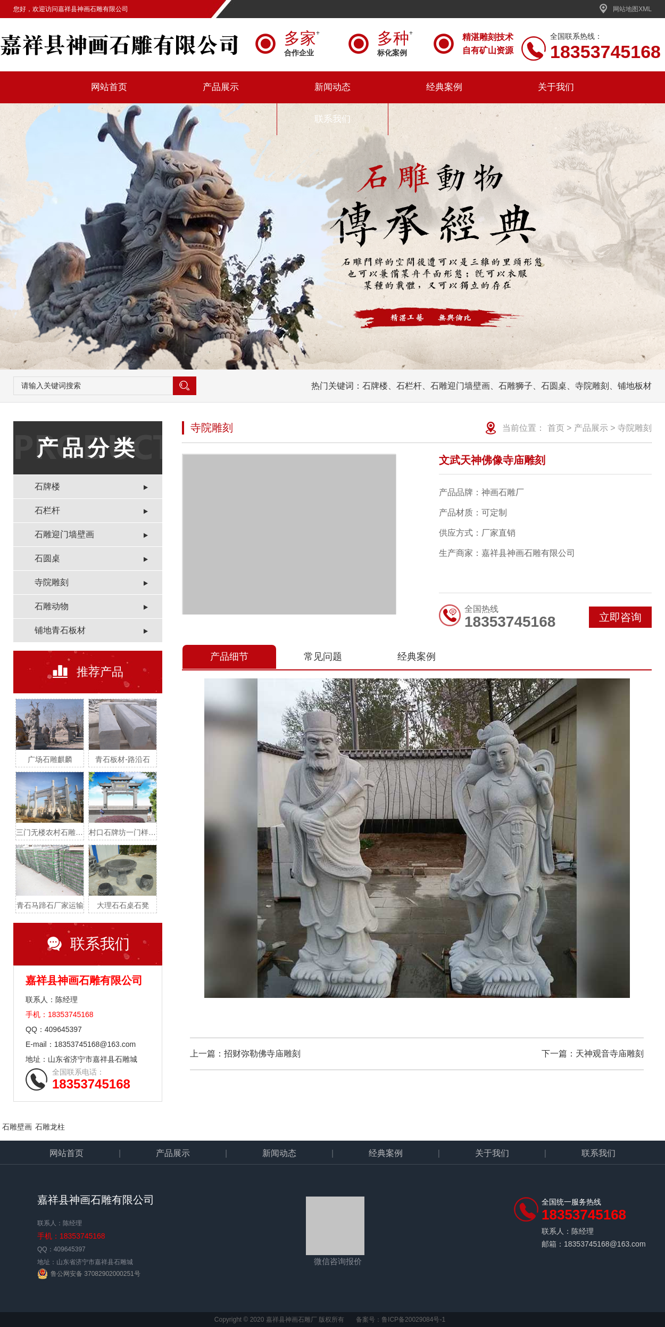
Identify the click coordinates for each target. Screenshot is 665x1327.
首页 (555, 427)
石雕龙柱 (50, 1127)
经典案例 (444, 87)
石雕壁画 (17, 1127)
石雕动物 (52, 606)
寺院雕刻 (52, 582)
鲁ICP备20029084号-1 (413, 1319)
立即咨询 (620, 617)
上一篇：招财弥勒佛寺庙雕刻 (245, 1053)
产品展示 (221, 87)
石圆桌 (47, 558)
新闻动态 (332, 87)
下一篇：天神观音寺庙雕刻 (593, 1053)
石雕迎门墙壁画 (64, 534)
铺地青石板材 (60, 630)
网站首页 (109, 87)
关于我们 (556, 87)
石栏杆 (47, 510)
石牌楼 (47, 486)
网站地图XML (625, 9)
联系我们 (332, 119)
